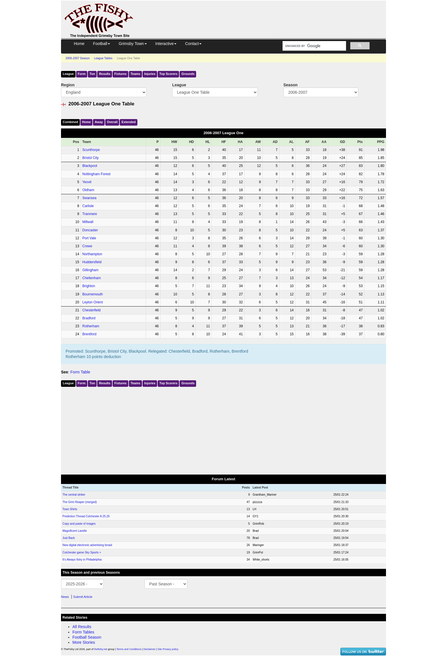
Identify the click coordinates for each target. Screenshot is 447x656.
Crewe (87, 246)
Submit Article (82, 596)
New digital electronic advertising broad (87, 545)
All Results (81, 626)
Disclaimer (149, 649)
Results (104, 73)
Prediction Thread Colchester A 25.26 (85, 516)
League (68, 73)
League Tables (103, 58)
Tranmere (89, 214)
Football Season (86, 637)
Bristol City (90, 158)
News (65, 596)
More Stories (83, 642)
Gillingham (90, 270)
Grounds (187, 73)
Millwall (88, 222)
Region (67, 85)
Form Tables (83, 632)
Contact (193, 43)
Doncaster (90, 230)
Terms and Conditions (129, 649)
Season (290, 85)
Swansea (89, 198)
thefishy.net (100, 649)
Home (79, 43)
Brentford (89, 334)
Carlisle (88, 206)
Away (99, 122)
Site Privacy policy (167, 649)
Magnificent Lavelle (74, 530)
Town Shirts (69, 509)
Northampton (92, 254)
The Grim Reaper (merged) (79, 502)
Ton (92, 73)
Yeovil (87, 182)
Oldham (88, 190)
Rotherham (90, 326)
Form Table (80, 372)
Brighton (88, 286)
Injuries (149, 73)
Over (112, 122)
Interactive (166, 43)
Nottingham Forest (96, 174)
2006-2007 (78, 58)
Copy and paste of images (79, 523)
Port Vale (89, 238)
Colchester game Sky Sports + (81, 552)
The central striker (73, 494)
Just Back (68, 537)
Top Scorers (168, 73)
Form (82, 73)
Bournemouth (92, 294)
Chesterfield (91, 310)
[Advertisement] (265, 13)
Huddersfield (91, 262)
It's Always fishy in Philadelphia (82, 559)
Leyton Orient (92, 302)
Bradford (89, 318)
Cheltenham (91, 278)
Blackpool (89, 166)
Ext (128, 122)
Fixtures (120, 73)
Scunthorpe (91, 150)
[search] (313, 46)
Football (101, 43)
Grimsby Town (133, 43)
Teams (135, 73)
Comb (70, 122)
